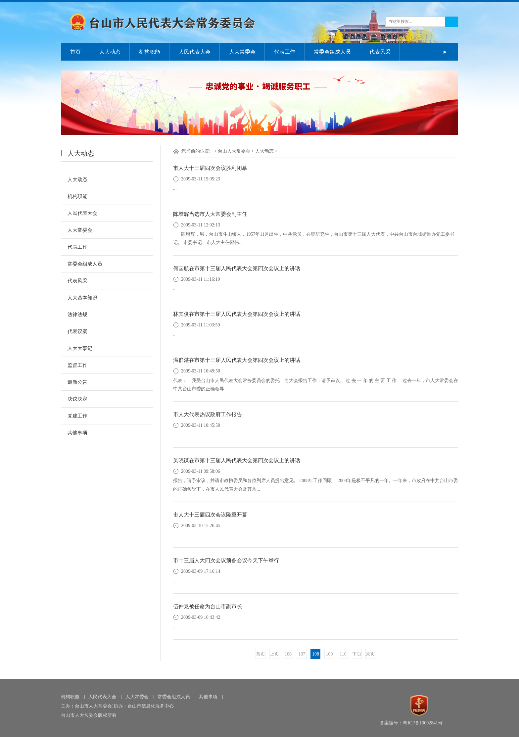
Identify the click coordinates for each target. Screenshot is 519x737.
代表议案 (77, 331)
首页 (75, 52)
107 (301, 654)
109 (329, 654)
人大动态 (109, 52)
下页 (356, 654)
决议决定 (77, 399)
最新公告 (77, 382)
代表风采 (380, 52)
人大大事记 (80, 348)
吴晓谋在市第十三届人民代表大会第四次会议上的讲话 (236, 460)
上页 (274, 654)
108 (315, 654)
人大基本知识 (82, 297)
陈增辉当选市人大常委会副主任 (210, 214)
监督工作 (77, 365)
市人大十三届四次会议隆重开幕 (210, 514)
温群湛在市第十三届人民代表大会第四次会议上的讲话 (236, 360)
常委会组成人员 (332, 52)
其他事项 (77, 432)
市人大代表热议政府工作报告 (207, 414)
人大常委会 (242, 52)
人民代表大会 (195, 52)
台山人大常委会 (234, 151)
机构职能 (149, 52)
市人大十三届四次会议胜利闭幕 (210, 168)
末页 (370, 654)
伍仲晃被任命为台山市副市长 (207, 606)
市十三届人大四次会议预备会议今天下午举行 (226, 560)
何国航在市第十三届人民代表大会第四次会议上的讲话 (236, 268)
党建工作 (77, 415)
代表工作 (284, 52)
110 (343, 654)
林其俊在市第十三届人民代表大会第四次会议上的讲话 (236, 314)
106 (288, 654)
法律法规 (77, 314)
